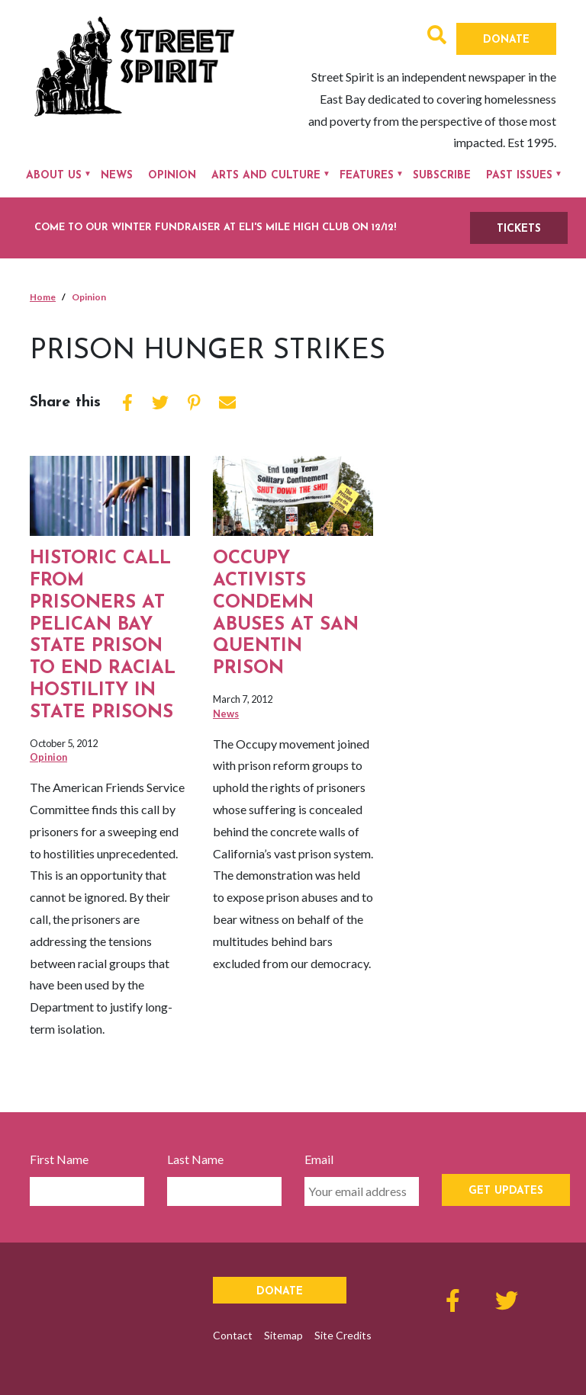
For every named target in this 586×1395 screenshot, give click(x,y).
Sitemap (283, 1335)
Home (43, 297)
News (117, 175)
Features (367, 175)
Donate (506, 40)
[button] (437, 37)
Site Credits (343, 1335)
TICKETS (519, 229)
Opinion (172, 175)
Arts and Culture (265, 175)
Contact (233, 1335)
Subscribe (442, 175)
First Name (59, 1159)
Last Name (195, 1159)
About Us (54, 175)
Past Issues (519, 175)
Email (318, 1159)
